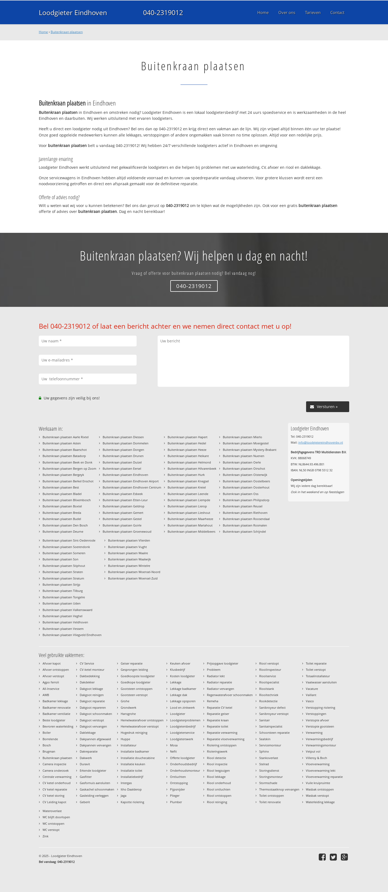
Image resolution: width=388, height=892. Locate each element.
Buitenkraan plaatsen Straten (63, 572)
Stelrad (264, 764)
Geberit (85, 802)
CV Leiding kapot (54, 802)
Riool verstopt (269, 663)
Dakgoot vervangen (93, 726)
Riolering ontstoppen (222, 745)
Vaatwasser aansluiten (321, 682)
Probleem (213, 670)
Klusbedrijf (177, 670)
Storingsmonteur (271, 777)
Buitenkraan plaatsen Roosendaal (246, 519)
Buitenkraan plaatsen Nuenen (243, 456)
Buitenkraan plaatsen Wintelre (129, 566)
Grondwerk (128, 707)
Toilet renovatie (270, 802)
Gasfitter (86, 777)
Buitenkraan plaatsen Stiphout (64, 566)
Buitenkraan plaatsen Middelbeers (191, 531)
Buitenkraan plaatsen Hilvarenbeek (192, 468)
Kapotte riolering (132, 802)
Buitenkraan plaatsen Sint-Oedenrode (69, 540)
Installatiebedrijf (132, 777)
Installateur (128, 745)
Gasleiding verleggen (94, 795)
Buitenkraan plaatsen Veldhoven (65, 622)
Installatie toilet (131, 770)
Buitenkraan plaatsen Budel (62, 519)
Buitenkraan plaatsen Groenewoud (127, 531)
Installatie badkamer (135, 751)
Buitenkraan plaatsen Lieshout (189, 513)
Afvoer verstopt (53, 676)
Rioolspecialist (269, 682)
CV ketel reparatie (55, 789)
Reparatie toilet (217, 726)
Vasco (310, 701)
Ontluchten (178, 777)
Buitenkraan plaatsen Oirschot (244, 468)
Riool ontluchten (218, 789)
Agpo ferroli (51, 682)
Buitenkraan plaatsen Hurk (186, 475)
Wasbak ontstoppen (320, 789)
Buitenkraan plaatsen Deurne (63, 531)
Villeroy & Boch (316, 758)
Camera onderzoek (56, 770)
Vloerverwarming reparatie (324, 777)
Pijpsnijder (177, 789)
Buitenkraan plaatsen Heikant (188, 456)
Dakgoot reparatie (92, 701)
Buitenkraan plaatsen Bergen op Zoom (69, 468)
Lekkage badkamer (183, 689)
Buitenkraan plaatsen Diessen (123, 437)
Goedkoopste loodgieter (138, 676)
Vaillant (311, 695)
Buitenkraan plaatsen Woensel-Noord (134, 572)
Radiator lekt (216, 676)
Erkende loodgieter (93, 770)
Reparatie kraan (218, 720)
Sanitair (264, 720)
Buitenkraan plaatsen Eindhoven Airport (131, 481)
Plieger (174, 795)
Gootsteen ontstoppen (137, 689)
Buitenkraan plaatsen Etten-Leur (125, 500)
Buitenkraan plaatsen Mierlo (242, 437)
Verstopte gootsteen (320, 726)
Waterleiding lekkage (320, 802)
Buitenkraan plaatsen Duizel (122, 462)
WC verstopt (51, 830)
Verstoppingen (316, 714)
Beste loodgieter (54, 720)
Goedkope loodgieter (135, 682)
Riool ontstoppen (219, 795)
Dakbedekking (90, 676)
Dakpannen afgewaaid (95, 739)
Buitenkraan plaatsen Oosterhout (246, 487)
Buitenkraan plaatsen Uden (62, 603)
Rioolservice (267, 676)
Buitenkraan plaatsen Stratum (63, 578)
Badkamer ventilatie (56, 714)
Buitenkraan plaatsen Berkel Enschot (68, 481)
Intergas (126, 783)
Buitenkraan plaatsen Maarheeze (190, 519)
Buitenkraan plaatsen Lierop (187, 506)
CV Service (87, 663)
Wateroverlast (52, 811)
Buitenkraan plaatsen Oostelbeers (246, 481)
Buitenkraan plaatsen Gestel (122, 519)
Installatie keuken (133, 764)
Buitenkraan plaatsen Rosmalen (245, 525)
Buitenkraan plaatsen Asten (62, 443)
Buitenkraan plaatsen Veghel (62, 616)
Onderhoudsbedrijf (183, 764)
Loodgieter (177, 714)
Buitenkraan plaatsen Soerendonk (66, 547)
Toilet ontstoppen (271, 795)
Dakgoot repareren (93, 707)
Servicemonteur (270, 745)
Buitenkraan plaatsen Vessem (63, 629)
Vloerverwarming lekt (320, 770)
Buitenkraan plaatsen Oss (240, 494)
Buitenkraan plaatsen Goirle (122, 525)
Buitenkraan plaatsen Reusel (242, 506)
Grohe (125, 701)
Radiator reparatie (219, 682)
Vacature (312, 689)
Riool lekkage (216, 777)
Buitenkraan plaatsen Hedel (187, 443)
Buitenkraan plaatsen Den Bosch (65, 525)
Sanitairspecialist (270, 726)
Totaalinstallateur (318, 676)
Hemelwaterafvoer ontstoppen (142, 720)
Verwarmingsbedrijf (319, 739)
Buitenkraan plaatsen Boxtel (62, 506)
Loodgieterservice (182, 733)
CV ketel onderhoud (57, 783)
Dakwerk (86, 758)
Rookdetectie (268, 701)
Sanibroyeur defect (272, 707)
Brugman (49, 751)
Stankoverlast (268, 758)
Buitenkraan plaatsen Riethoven (245, 513)
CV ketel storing (53, 795)
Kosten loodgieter (182, 676)
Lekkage (175, 682)
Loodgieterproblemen (185, 720)
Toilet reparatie (316, 663)
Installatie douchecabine (138, 758)
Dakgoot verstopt (92, 720)
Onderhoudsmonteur (185, 770)
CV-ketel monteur (92, 670)
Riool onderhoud (219, 783)
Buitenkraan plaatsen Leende (188, 494)
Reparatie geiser (218, 714)
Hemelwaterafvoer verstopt (140, 726)
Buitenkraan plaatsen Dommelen (125, 443)
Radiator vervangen (220, 689)
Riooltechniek (268, 695)
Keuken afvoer (180, 663)
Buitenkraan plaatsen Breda (62, 513)
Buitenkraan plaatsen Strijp (61, 584)
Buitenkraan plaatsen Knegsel (188, 481)
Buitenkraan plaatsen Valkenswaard (67, 610)
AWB (46, 695)
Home (43, 32)
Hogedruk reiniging (134, 733)
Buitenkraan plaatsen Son (60, 559)
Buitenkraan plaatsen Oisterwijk (245, 475)
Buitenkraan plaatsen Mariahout (190, 525)
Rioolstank (266, 689)
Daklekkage (88, 733)
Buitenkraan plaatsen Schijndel (244, 531)
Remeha (212, 701)
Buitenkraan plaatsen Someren (64, 553)
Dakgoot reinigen (92, 695)
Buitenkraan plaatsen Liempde (189, 500)
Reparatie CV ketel (219, 707)
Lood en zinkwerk (182, 707)
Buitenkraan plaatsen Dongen (123, 450)
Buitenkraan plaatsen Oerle (242, 462)
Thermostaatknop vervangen (279, 789)
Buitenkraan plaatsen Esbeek (123, 494)
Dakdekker (87, 682)
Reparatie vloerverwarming (225, 739)
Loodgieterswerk (181, 739)
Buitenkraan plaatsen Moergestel (246, 443)
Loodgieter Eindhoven (73, 12)
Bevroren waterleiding (58, 726)
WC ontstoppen (53, 823)
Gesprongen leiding (134, 670)
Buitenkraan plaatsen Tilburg (63, 591)
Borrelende (50, 739)
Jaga (123, 795)
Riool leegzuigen (218, 770)
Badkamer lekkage (55, 701)
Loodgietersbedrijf (183, 726)
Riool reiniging (217, 802)
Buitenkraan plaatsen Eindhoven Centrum (132, 487)
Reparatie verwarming (222, 733)
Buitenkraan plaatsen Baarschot (65, 450)
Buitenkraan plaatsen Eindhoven (125, 475)
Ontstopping (179, 783)
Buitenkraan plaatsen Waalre (128, 553)
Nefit (173, 751)
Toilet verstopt (316, 670)
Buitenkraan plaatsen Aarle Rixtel (66, 437)
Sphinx (264, 751)
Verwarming (314, 733)
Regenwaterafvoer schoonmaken (230, 695)
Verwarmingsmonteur (321, 745)
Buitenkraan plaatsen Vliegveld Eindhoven (72, 635)
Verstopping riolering (320, 707)
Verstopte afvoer (317, 720)
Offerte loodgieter (182, 758)
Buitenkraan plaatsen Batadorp (64, 456)
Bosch (47, 745)
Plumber (176, 802)
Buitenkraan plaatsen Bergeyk (63, 475)
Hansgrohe (128, 714)
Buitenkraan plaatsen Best (61, 487)
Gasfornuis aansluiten (95, 783)
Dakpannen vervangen (95, 745)
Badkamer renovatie (57, 707)
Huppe (125, 739)
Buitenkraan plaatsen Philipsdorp (246, 500)
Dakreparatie (89, 751)
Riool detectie (216, 758)
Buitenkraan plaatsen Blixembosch (67, 500)
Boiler (47, 733)
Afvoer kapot (52, 663)
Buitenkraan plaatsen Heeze (187, 450)
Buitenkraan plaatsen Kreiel (187, 487)
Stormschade (268, 783)
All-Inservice (51, 689)
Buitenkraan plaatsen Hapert (187, 437)
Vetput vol (313, 751)
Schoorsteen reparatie (274, 733)
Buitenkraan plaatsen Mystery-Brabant (249, 450)
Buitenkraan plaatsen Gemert (123, 513)
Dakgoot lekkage (91, 689)
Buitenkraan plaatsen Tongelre (64, 597)
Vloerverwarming (318, 764)
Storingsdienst (269, 770)
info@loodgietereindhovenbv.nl (320, 442)
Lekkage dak (178, 695)
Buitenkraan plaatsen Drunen (123, 456)
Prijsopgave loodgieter (222, 663)
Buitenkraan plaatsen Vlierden (129, 540)
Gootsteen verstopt (134, 695)
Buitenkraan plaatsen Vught (127, 547)
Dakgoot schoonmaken (96, 714)
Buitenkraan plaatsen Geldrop (123, 506)
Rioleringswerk (217, 751)
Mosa (174, 745)
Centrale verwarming (57, 777)
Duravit (85, 764)
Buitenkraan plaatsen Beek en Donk (67, 462)
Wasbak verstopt (317, 795)
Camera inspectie (54, 764)
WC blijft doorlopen (56, 817)
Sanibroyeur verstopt (274, 714)
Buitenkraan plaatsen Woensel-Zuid (133, 578)
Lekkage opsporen (183, 701)
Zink (45, 836)
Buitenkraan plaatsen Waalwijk (129, 559)
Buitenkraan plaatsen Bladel (62, 494)
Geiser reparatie (132, 663)
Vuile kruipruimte (318, 783)
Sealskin (265, 739)
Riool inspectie (217, 764)
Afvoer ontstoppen (56, 670)
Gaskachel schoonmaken (97, 789)
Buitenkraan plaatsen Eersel (122, 468)
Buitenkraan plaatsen (67, 32)
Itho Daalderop (131, 789)
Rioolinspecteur (270, 670)
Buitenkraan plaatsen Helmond (189, 462)
